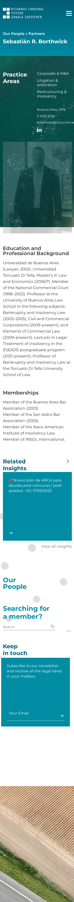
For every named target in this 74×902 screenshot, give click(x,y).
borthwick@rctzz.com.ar (54, 122)
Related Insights (14, 468)
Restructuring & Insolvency (52, 94)
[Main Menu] (69, 13)
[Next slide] (68, 461)
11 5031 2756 (46, 116)
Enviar (57, 716)
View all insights (56, 546)
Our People (13, 33)
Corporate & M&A (53, 73)
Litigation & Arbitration (47, 82)
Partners (36, 33)
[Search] (52, 626)
